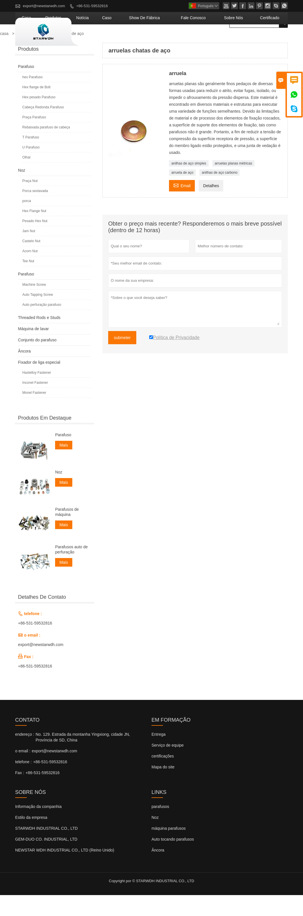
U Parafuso (31, 168)
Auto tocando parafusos (173, 860)
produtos (109, 38)
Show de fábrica (178, 38)
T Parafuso (30, 158)
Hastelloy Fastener (36, 394)
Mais (63, 466)
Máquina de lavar (33, 349)
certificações (163, 777)
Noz (21, 191)
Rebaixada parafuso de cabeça (46, 148)
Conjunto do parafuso (37, 361)
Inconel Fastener (35, 404)
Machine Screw (34, 306)
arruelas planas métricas (233, 184)
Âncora (24, 372)
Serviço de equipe (168, 766)
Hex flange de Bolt (36, 108)
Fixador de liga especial (39, 383)
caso (150, 38)
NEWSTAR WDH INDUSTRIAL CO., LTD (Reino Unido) (64, 871)
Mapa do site (163, 788)
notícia (131, 38)
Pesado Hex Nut (34, 242)
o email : (22, 772)
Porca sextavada (35, 212)
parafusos (160, 827)
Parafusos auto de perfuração (71, 570)
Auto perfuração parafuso (41, 326)
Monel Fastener (34, 414)
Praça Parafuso (34, 138)
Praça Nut (30, 202)
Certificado (273, 38)
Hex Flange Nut (34, 232)
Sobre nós (246, 38)
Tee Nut (28, 282)
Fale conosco (215, 38)
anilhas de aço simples (188, 184)
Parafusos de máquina (67, 533)
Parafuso (26, 87)
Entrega (159, 755)
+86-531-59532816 (92, 6)
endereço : (24, 755)
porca (26, 222)
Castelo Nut (31, 262)
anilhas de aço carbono (219, 193)
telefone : (23, 782)
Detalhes (211, 206)
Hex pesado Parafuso (38, 118)
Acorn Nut (30, 272)
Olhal (26, 178)
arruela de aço (182, 193)
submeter (122, 358)
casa (89, 38)
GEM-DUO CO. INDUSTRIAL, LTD (46, 860)
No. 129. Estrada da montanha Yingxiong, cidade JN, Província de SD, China (83, 758)
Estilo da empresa (31, 838)
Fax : (19, 793)
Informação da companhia (38, 827)
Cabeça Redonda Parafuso (43, 128)
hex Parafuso (32, 98)
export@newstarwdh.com (44, 6)
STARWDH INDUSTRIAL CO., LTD (46, 849)
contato (27, 741)
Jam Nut (28, 252)
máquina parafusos (169, 849)
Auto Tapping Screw (37, 316)
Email (182, 206)
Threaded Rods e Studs (39, 338)
